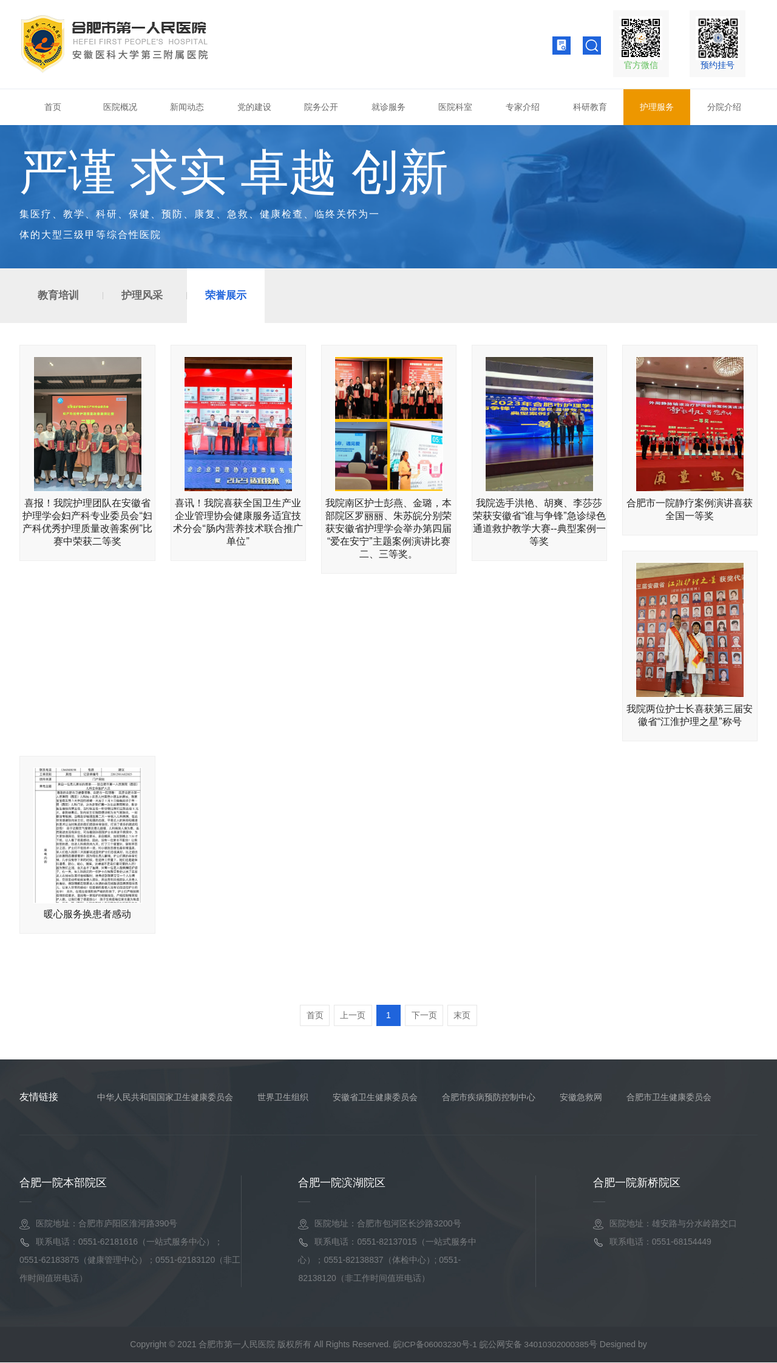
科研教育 (590, 106)
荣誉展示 (225, 295)
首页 (53, 106)
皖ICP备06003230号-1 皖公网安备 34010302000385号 (495, 1345)
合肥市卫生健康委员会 (668, 1098)
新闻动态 (187, 106)
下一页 (425, 1016)
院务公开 (321, 106)
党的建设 (254, 106)
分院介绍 (724, 106)
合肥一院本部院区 (63, 1183)
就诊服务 (388, 106)
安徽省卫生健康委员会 (375, 1098)
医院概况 (120, 106)
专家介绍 (522, 106)
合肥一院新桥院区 (636, 1183)
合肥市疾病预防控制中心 (488, 1098)
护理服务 (656, 106)
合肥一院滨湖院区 (341, 1183)
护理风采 (142, 295)
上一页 (351, 1016)
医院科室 (455, 106)
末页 (464, 1016)
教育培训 (58, 295)
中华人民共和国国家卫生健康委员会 (165, 1098)
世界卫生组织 (282, 1098)
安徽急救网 (581, 1098)
